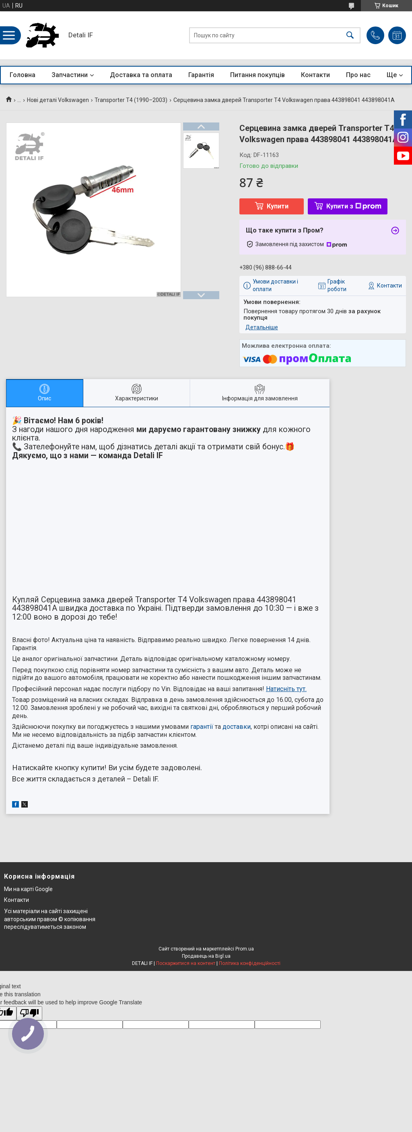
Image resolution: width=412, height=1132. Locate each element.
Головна (22, 75)
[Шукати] (350, 35)
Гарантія (201, 75)
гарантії (201, 726)
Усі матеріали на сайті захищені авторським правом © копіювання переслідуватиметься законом (49, 919)
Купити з (353, 206)
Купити (277, 206)
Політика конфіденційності (249, 963)
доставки (236, 726)
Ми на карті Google (28, 889)
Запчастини (70, 75)
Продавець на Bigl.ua (206, 956)
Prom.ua (244, 949)
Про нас (358, 75)
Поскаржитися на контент (185, 963)
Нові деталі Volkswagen (58, 100)
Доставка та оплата (141, 75)
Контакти (315, 75)
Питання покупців (257, 75)
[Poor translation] (29, 1013)
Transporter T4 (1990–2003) (131, 100)
